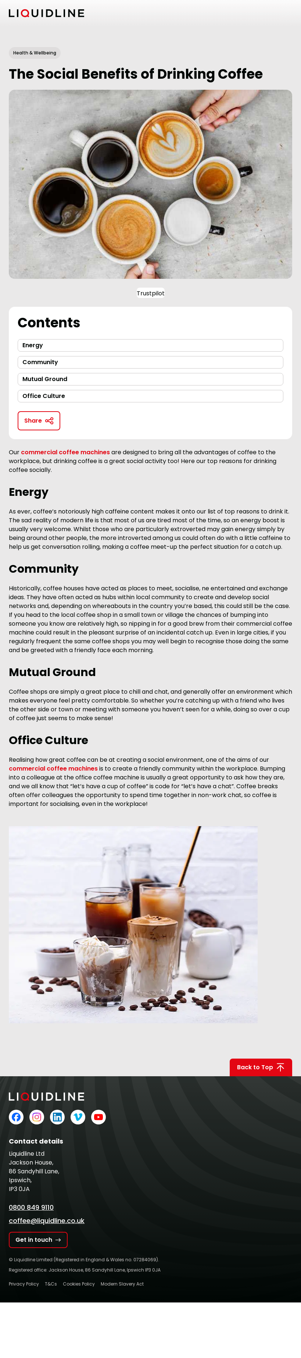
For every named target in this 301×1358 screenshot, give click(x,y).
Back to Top (261, 1067)
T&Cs (51, 1284)
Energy (32, 345)
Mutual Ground (44, 379)
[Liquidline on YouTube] (98, 1117)
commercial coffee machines (53, 768)
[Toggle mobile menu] (287, 13)
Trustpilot (151, 293)
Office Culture (43, 396)
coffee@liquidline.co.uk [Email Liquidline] (47, 1220)
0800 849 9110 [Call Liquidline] (31, 1207)
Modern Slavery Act (122, 1284)
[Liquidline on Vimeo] (78, 1117)
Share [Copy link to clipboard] (39, 420)
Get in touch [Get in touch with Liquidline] (38, 1240)
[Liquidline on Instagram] (36, 1117)
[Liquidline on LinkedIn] (57, 1117)
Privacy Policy (24, 1284)
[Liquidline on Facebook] (16, 1117)
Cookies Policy (79, 1284)
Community (40, 362)
